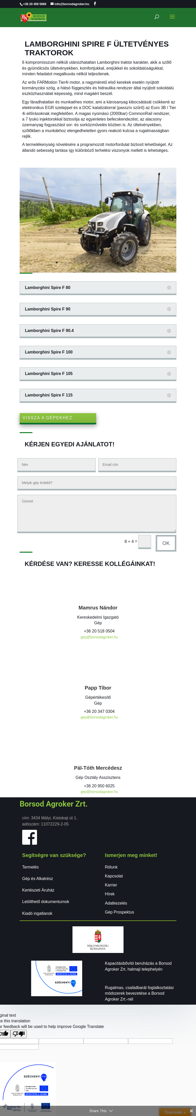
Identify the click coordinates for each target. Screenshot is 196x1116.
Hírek (110, 894)
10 (96, 262)
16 (122, 262)
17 (126, 262)
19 (135, 262)
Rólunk (111, 867)
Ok (166, 543)
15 (117, 262)
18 (130, 262)
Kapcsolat (114, 876)
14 (113, 262)
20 (139, 262)
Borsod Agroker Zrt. (54, 803)
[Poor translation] (18, 1034)
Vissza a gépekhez (47, 418)
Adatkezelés (116, 903)
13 (109, 262)
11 (100, 262)
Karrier (111, 885)
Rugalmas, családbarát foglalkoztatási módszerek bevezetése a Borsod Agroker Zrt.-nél (139, 993)
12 (104, 262)
